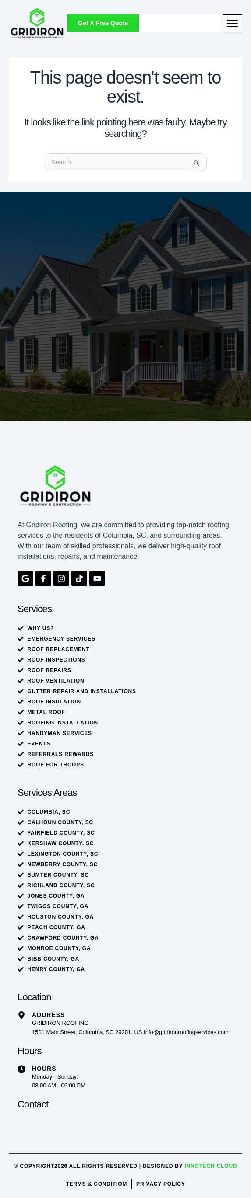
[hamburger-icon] (232, 23)
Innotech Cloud (210, 1166)
